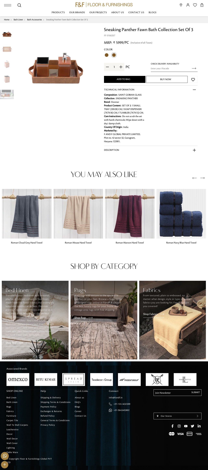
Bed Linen (11, 398)
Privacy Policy (48, 425)
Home (6, 20)
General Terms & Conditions (55, 420)
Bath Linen (18, 20)
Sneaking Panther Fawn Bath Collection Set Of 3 (67, 20)
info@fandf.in (116, 398)
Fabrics (10, 411)
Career (78, 411)
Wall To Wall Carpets (17, 425)
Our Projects (98, 12)
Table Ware (12, 452)
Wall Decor (12, 439)
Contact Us (136, 12)
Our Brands (77, 12)
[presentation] (194, 178)
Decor (9, 434)
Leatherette (12, 429)
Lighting (10, 448)
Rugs (8, 407)
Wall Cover (12, 443)
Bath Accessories (34, 20)
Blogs (152, 12)
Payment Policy (48, 407)
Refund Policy (48, 416)
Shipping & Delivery (51, 398)
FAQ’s (78, 402)
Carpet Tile (12, 420)
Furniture (11, 416)
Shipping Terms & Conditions (56, 402)
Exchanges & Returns (51, 411)
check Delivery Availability (165, 64)
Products (58, 12)
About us (117, 12)
